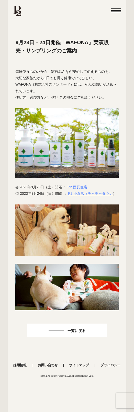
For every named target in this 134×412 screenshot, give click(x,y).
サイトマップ (79, 365)
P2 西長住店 (77, 187)
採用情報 (20, 365)
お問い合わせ (48, 365)
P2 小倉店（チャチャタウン (90, 193)
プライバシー (110, 365)
